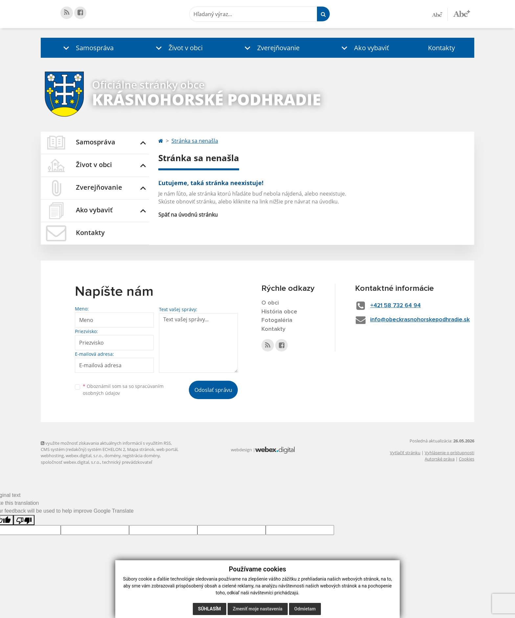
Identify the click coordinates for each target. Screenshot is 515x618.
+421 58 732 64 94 (396, 306)
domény (112, 455)
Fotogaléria (277, 321)
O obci (270, 303)
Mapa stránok (140, 449)
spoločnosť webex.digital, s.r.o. (70, 462)
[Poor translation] (23, 520)
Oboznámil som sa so (123, 389)
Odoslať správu (213, 390)
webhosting (52, 455)
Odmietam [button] (305, 608)
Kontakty (441, 47)
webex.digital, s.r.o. (84, 455)
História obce (279, 312)
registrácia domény (141, 455)
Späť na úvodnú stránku (188, 214)
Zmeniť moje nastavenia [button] (257, 608)
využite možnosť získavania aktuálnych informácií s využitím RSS (106, 443)
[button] (87, 48)
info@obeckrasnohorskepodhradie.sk (421, 320)
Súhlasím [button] (209, 608)
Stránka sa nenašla (194, 140)
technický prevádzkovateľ (127, 462)
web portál (166, 449)
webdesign (241, 450)
